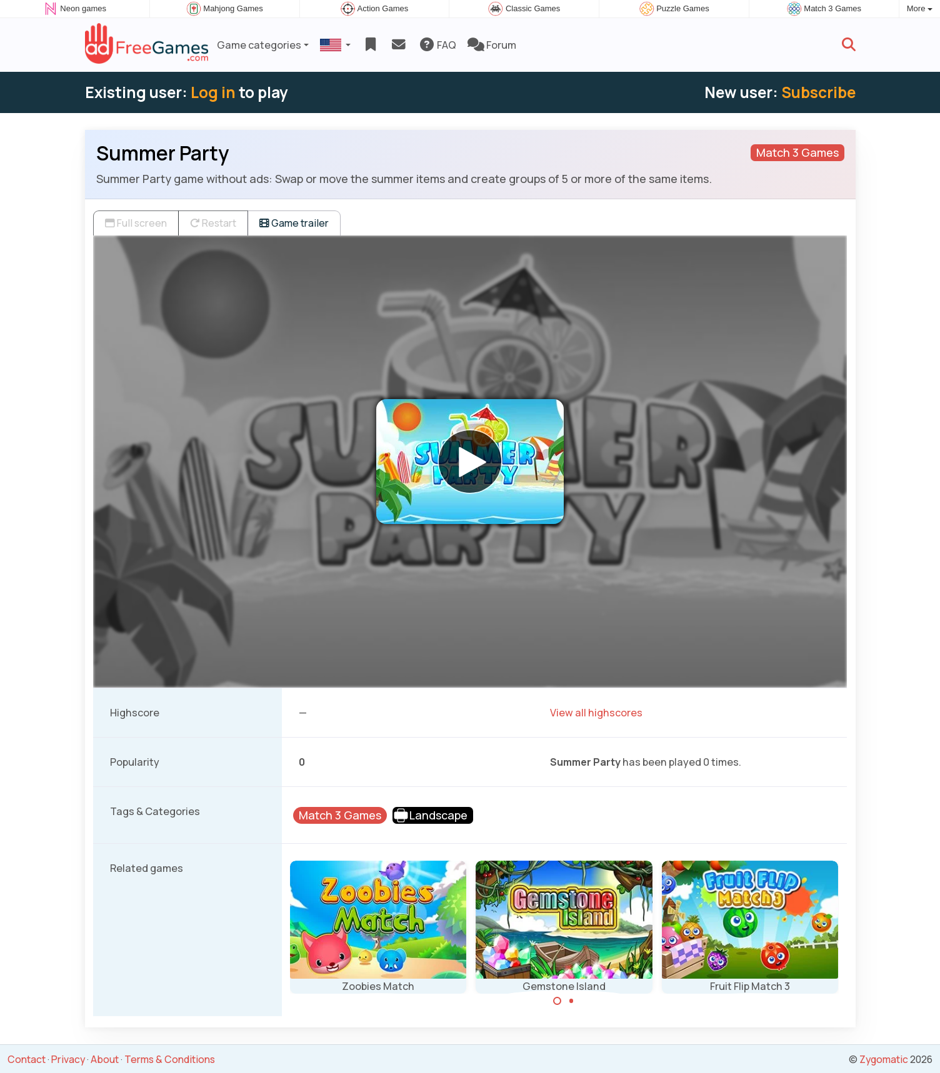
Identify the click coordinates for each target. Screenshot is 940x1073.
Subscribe (818, 92)
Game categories (259, 45)
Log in (213, 92)
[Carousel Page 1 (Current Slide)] (557, 1001)
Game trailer (294, 223)
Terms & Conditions (169, 1059)
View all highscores (596, 712)
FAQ (437, 45)
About (105, 1059)
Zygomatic (883, 1059)
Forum (492, 45)
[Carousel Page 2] (571, 1001)
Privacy (68, 1059)
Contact (27, 1059)
